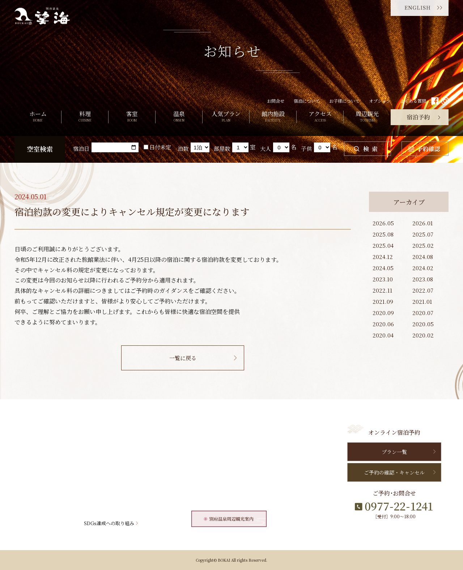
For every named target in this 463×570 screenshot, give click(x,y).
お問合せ (275, 101)
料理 (84, 117)
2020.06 (383, 324)
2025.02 (423, 245)
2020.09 (383, 312)
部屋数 (222, 148)
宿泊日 (81, 148)
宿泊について (307, 101)
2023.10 (383, 279)
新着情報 (224, 445)
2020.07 (422, 312)
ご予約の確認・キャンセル (394, 472)
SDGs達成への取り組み (109, 523)
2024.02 (422, 268)
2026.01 (422, 223)
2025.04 (383, 245)
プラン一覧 (394, 451)
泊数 (183, 148)
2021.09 (383, 301)
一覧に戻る (182, 358)
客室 (132, 117)
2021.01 (422, 301)
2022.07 (422, 290)
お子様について (344, 101)
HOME (27, 432)
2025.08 (383, 234)
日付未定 (157, 147)
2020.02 (423, 335)
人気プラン (226, 117)
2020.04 (383, 335)
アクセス (320, 117)
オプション (380, 101)
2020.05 (423, 324)
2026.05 (383, 223)
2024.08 (422, 256)
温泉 (179, 117)
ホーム (37, 117)
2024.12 (383, 256)
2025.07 (422, 234)
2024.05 (383, 268)
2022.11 (382, 290)
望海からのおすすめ (236, 458)
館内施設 (273, 117)
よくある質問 (413, 101)
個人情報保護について (238, 483)
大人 (265, 148)
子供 (306, 148)
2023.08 (422, 279)
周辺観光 (367, 117)
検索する (367, 148)
